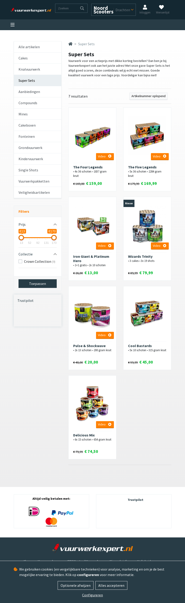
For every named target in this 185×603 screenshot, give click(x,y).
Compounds (28, 103)
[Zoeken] (66, 8)
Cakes (23, 58)
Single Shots (28, 170)
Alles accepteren (111, 585)
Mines (23, 114)
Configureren (92, 595)
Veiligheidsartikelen (34, 192)
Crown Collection (39, 261)
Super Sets (27, 80)
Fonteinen (27, 136)
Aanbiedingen (29, 91)
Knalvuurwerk (29, 69)
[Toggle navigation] (12, 24)
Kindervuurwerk (31, 159)
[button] (38, 224)
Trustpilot (25, 300)
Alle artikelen (29, 47)
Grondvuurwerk (30, 147)
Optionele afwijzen (76, 585)
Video (104, 156)
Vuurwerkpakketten (34, 181)
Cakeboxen (27, 125)
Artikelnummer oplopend (148, 96)
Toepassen (37, 283)
